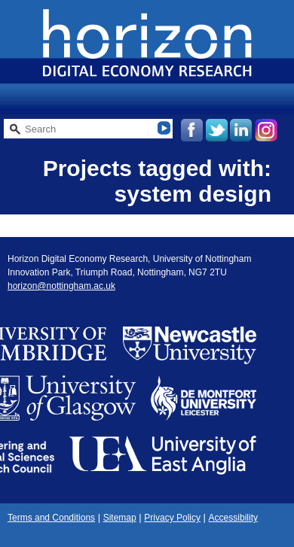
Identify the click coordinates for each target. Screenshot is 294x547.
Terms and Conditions (51, 517)
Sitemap (119, 517)
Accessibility (233, 517)
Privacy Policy (172, 517)
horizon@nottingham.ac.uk (61, 286)
